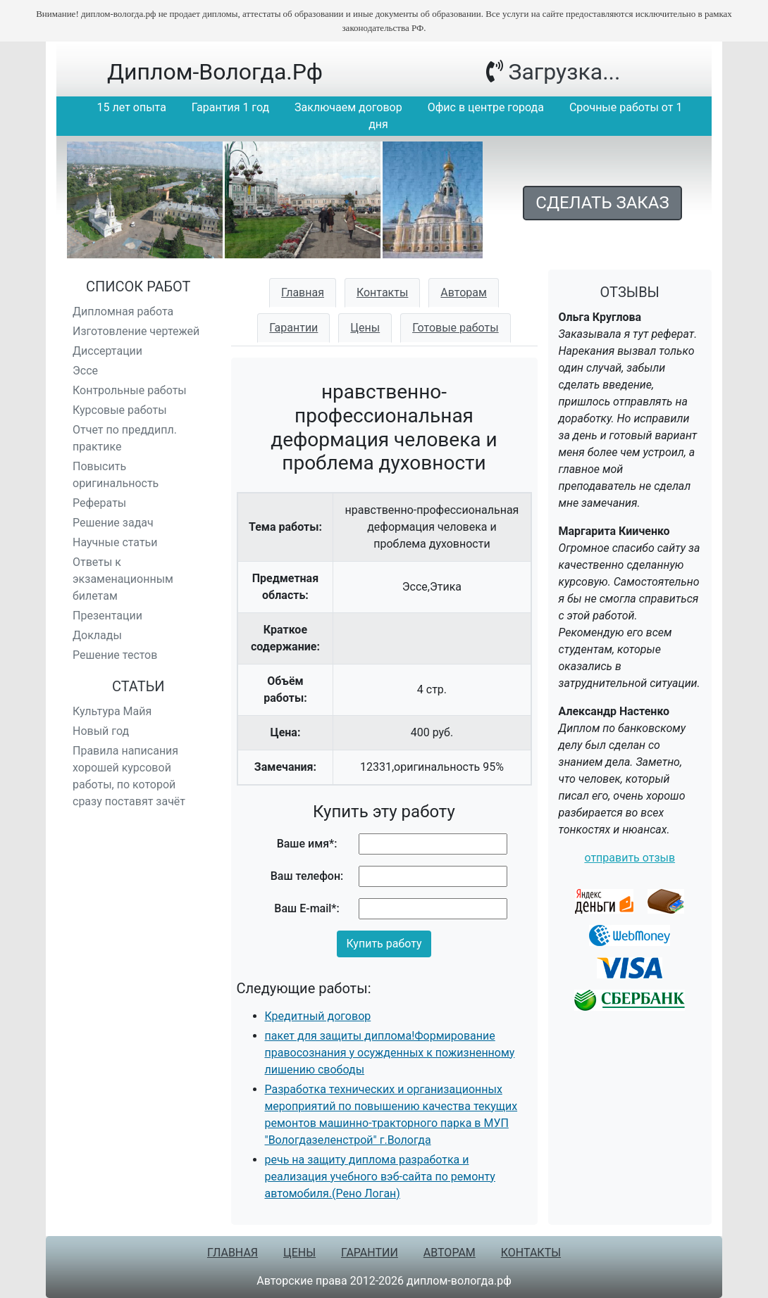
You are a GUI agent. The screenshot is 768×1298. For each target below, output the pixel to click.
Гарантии (293, 327)
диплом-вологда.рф (215, 71)
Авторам (463, 292)
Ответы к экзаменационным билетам (123, 579)
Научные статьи (115, 542)
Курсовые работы (120, 410)
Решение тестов (115, 655)
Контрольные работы (130, 390)
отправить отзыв (629, 857)
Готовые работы (455, 327)
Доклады (97, 635)
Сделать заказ (602, 203)
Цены (365, 327)
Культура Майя (112, 711)
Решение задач (113, 522)
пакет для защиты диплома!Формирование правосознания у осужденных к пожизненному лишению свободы (390, 1052)
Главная (302, 292)
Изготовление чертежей (136, 331)
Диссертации (107, 351)
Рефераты (99, 503)
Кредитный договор (318, 1016)
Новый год (101, 731)
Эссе (85, 370)
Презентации (107, 615)
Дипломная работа (123, 311)
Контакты (382, 292)
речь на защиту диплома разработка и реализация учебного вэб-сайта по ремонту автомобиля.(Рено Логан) (380, 1176)
